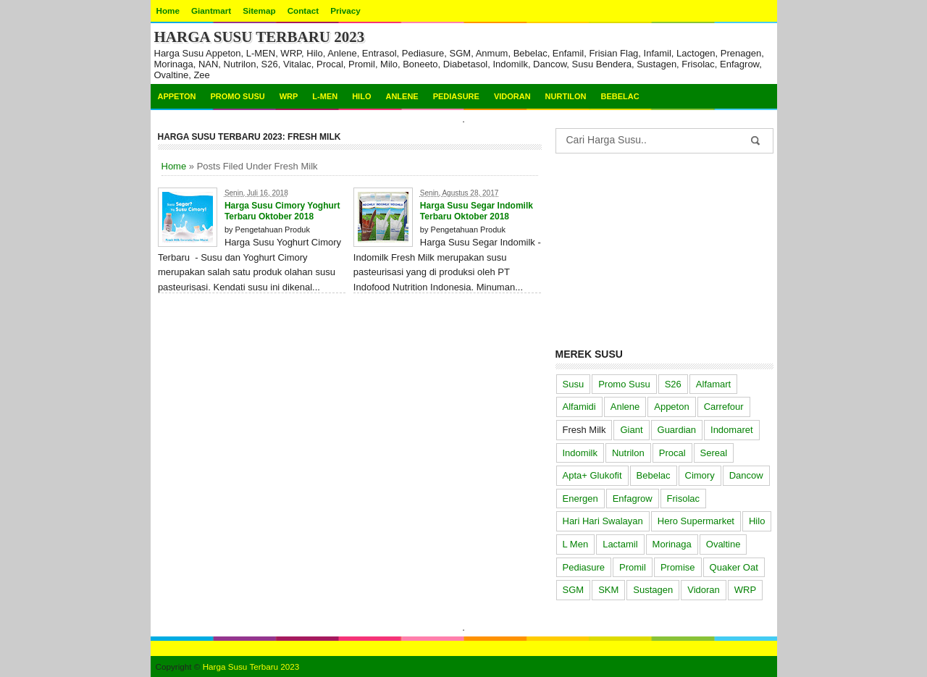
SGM (573, 589)
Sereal (714, 452)
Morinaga (672, 544)
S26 (673, 384)
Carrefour (724, 406)
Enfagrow (633, 498)
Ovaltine (723, 544)
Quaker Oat (734, 567)
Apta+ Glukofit (592, 475)
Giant (631, 429)
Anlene (401, 96)
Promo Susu (237, 96)
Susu (573, 384)
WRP (289, 96)
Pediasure (456, 96)
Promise (677, 567)
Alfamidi (579, 406)
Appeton (177, 96)
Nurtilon (566, 96)
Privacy (345, 10)
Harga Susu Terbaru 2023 (259, 37)
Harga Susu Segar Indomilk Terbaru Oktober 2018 (476, 211)
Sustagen (653, 589)
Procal (672, 452)
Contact (303, 10)
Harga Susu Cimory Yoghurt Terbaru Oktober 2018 (282, 211)
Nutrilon (628, 452)
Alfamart (713, 384)
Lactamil (620, 544)
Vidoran (512, 96)
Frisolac (683, 498)
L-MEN (324, 96)
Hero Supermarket (696, 521)
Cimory (700, 475)
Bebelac (619, 96)
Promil (632, 567)
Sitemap (259, 10)
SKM (608, 589)
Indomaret (731, 429)
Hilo (361, 96)
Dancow (746, 475)
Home (168, 10)
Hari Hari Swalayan (603, 521)
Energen (580, 498)
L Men (576, 544)
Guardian (677, 429)
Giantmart (211, 10)
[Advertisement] (664, 247)
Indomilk (580, 452)
